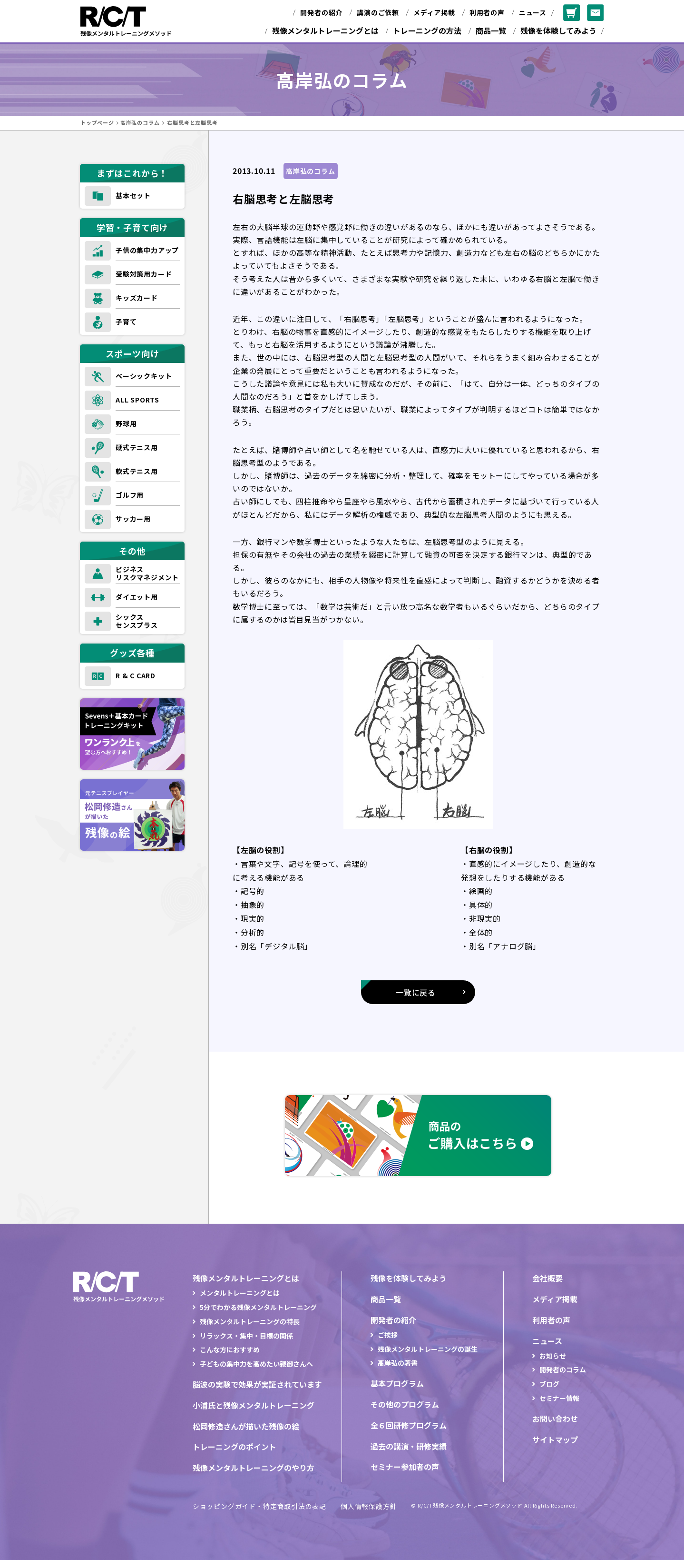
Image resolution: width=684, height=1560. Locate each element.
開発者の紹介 (321, 12)
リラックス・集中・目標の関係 (246, 1335)
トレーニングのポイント (234, 1446)
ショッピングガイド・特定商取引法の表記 (259, 1506)
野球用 (126, 423)
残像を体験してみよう (558, 30)
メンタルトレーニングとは (240, 1293)
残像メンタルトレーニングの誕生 (428, 1349)
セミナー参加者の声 (405, 1466)
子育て (126, 321)
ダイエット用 (137, 597)
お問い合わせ (555, 1418)
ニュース (533, 12)
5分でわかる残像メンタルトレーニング (258, 1307)
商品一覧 (491, 30)
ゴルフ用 (130, 495)
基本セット (133, 195)
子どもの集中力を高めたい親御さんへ (256, 1364)
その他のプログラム (405, 1404)
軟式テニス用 (137, 471)
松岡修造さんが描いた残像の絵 (246, 1426)
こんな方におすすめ (230, 1349)
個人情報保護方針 (369, 1506)
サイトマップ (555, 1439)
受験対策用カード (144, 274)
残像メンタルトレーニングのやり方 (253, 1467)
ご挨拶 (388, 1334)
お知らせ (552, 1355)
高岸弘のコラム (140, 122)
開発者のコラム (562, 1369)
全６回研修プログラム (409, 1425)
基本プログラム (397, 1383)
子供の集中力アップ (147, 250)
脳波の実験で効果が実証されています (257, 1384)
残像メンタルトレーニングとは (325, 30)
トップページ (97, 122)
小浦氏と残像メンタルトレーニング (253, 1405)
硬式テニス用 (137, 447)
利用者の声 (487, 12)
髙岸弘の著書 (398, 1363)
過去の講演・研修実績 (409, 1446)
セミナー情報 (559, 1398)
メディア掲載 (434, 12)
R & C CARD (136, 675)
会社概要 (547, 1278)
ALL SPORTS (137, 399)
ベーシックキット (144, 376)
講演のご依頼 (378, 12)
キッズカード (137, 297)
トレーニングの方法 (427, 30)
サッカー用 (133, 518)
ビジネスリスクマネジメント (147, 573)
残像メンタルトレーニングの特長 (250, 1321)
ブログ (549, 1384)
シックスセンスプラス (137, 621)
